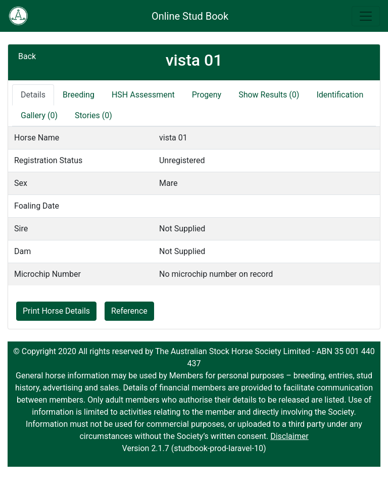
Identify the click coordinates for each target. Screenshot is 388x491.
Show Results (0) (268, 95)
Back (27, 56)
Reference (129, 311)
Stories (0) (93, 115)
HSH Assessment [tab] (143, 95)
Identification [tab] (339, 95)
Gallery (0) (39, 115)
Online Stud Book (190, 16)
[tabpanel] (194, 205)
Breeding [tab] (78, 95)
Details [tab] (33, 95)
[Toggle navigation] (366, 16)
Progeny (206, 95)
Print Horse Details (56, 311)
